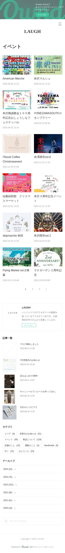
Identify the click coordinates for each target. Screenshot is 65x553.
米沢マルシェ (42, 78)
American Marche (13, 78)
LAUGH (32, 31)
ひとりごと (26, 451)
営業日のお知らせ (30, 434)
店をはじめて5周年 (29, 376)
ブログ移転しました (29, 344)
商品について (32, 439)
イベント (11, 439)
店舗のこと (12, 445)
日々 (9, 451)
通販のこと (32, 445)
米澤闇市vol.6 (42, 157)
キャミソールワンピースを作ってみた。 (38, 391)
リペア (10, 434)
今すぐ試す (42, 15)
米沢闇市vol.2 (42, 235)
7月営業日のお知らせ (30, 360)
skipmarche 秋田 (13, 235)
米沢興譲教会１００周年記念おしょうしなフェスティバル (16, 118)
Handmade (51, 445)
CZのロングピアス (28, 407)
